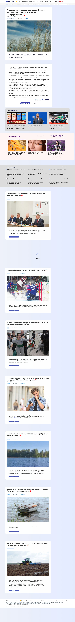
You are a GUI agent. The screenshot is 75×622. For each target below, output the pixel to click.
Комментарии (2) (25, 103)
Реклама (53, 4)
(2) (24, 15)
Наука (62, 577)
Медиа (57, 577)
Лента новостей (25, 1)
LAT (7, 4)
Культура (36, 577)
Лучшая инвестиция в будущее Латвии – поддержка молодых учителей (57, 116)
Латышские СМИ (48, 1)
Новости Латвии (32, 1)
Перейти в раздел (65, 145)
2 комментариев (19, 18)
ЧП (26, 577)
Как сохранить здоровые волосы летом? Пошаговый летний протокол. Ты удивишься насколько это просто (16, 132)
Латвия (16, 577)
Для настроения (50, 577)
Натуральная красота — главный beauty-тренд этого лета (36, 131)
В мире (18, 1)
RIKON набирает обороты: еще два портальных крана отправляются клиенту (15, 152)
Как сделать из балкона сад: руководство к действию (14, 159)
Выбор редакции (40, 1)
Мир (21, 577)
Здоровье (43, 577)
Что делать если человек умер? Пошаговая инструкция (36, 159)
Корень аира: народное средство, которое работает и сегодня (57, 151)
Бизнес (31, 577)
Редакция (50, 4)
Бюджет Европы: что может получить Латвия (35, 115)
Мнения (67, 577)
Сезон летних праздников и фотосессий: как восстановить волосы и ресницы (55, 132)
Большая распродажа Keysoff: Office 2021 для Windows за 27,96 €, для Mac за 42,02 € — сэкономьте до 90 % (16, 116)
